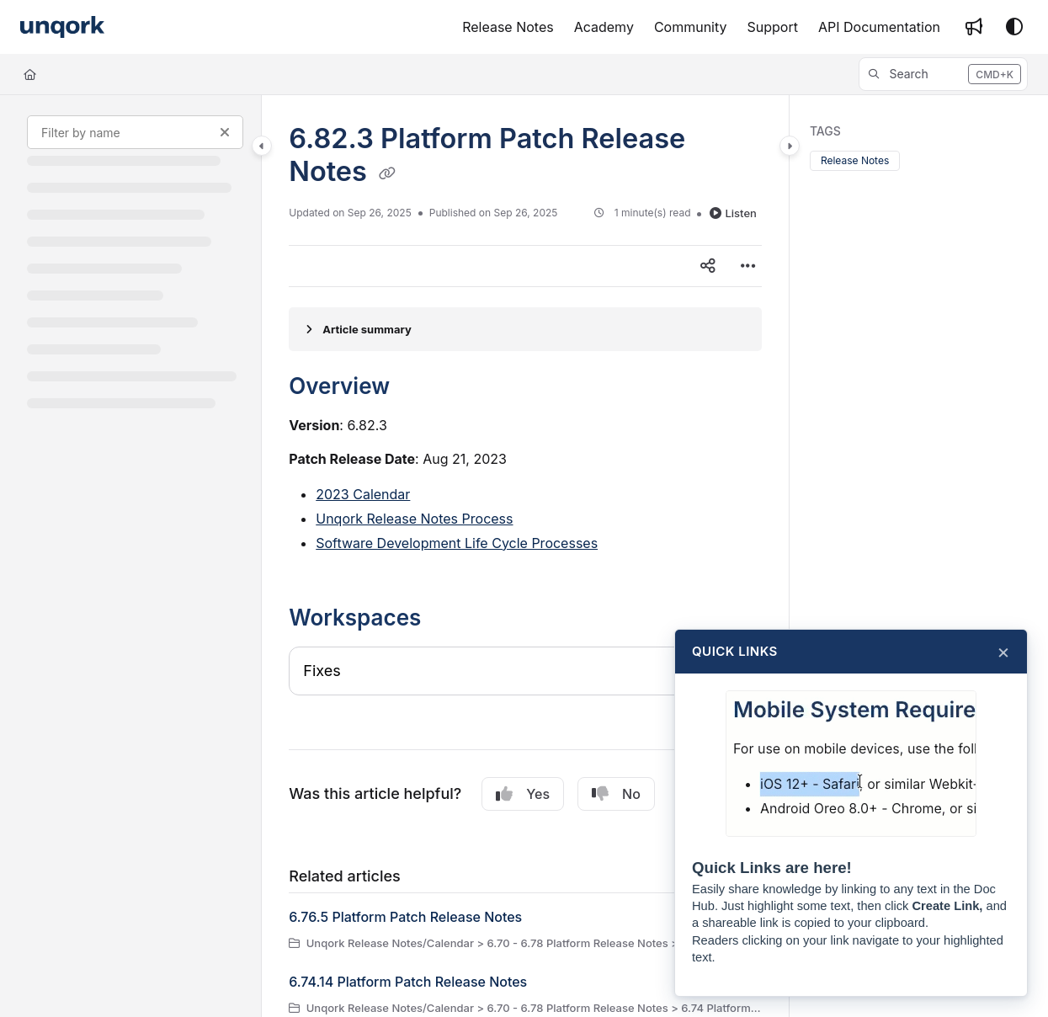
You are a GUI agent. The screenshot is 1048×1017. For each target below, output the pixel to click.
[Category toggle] (262, 146)
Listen (733, 213)
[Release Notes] (508, 27)
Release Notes (855, 160)
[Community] (690, 27)
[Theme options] (1014, 26)
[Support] (772, 27)
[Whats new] (973, 26)
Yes (523, 793)
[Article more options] (748, 266)
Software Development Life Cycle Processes (457, 543)
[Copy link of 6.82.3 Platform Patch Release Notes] (387, 173)
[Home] (30, 74)
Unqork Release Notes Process (414, 518)
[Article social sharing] (707, 266)
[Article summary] (525, 329)
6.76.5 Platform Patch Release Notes (405, 916)
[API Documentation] (879, 27)
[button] (943, 74)
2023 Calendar (363, 494)
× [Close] (1003, 652)
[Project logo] (62, 27)
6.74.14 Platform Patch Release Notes (408, 981)
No (616, 793)
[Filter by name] (135, 132)
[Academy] (604, 27)
